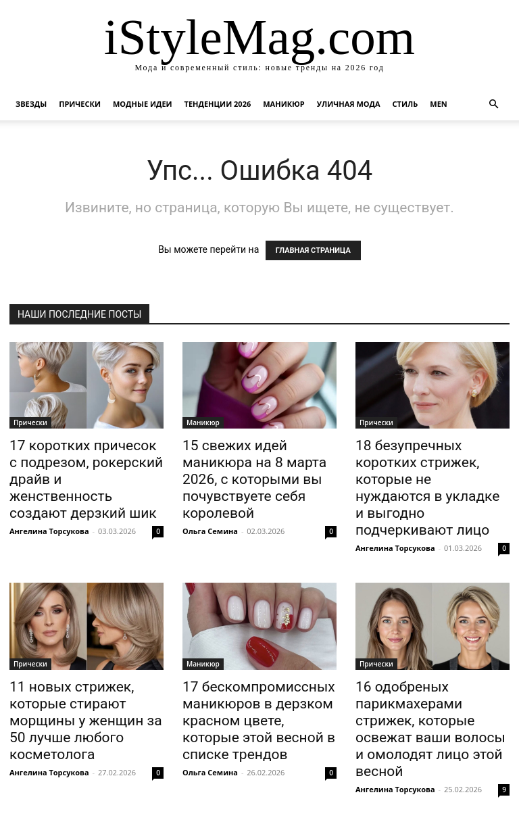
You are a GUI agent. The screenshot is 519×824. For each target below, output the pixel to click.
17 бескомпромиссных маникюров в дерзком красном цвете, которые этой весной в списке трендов (258, 720)
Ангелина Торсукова (49, 531)
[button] (493, 104)
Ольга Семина (210, 531)
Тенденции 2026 (217, 104)
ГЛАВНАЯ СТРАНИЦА (313, 250)
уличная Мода (348, 104)
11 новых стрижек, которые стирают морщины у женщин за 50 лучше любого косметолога (85, 720)
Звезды (31, 104)
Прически (80, 104)
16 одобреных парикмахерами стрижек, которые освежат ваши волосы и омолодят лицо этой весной (430, 729)
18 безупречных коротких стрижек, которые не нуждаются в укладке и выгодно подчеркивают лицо (427, 487)
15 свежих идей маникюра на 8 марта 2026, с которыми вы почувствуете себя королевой (254, 479)
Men (438, 104)
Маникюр (284, 104)
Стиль (405, 104)
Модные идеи (142, 104)
